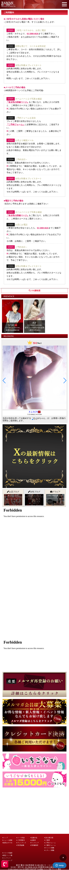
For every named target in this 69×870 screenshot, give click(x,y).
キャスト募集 (49, 848)
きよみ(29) (33, 412)
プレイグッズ (21, 843)
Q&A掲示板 (48, 837)
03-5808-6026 (32, 34)
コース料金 (21, 837)
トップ (5, 837)
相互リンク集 (7, 855)
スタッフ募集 (49, 850)
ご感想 (47, 840)
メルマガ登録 (7, 853)
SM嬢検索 (34, 845)
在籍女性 (33, 837)
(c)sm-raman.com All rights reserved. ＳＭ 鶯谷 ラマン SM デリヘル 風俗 (34, 869)
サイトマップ (7, 860)
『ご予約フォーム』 (15, 124)
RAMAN (7, 3)
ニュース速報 (7, 840)
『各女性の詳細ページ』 (17, 102)
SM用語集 (20, 845)
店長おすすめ (7, 843)
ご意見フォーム (50, 845)
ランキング (34, 843)
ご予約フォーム (50, 843)
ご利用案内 (21, 840)
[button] (4, 380)
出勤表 (33, 840)
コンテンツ (7, 858)
